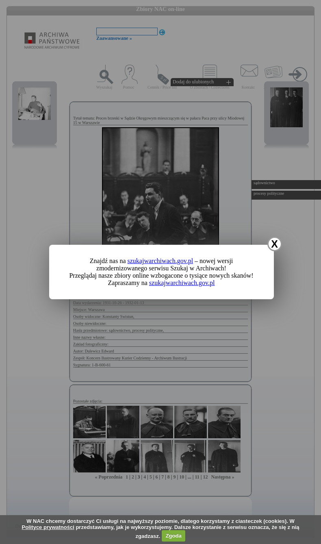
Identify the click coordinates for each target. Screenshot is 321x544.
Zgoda (174, 536)
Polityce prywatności (48, 527)
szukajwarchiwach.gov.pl (160, 260)
